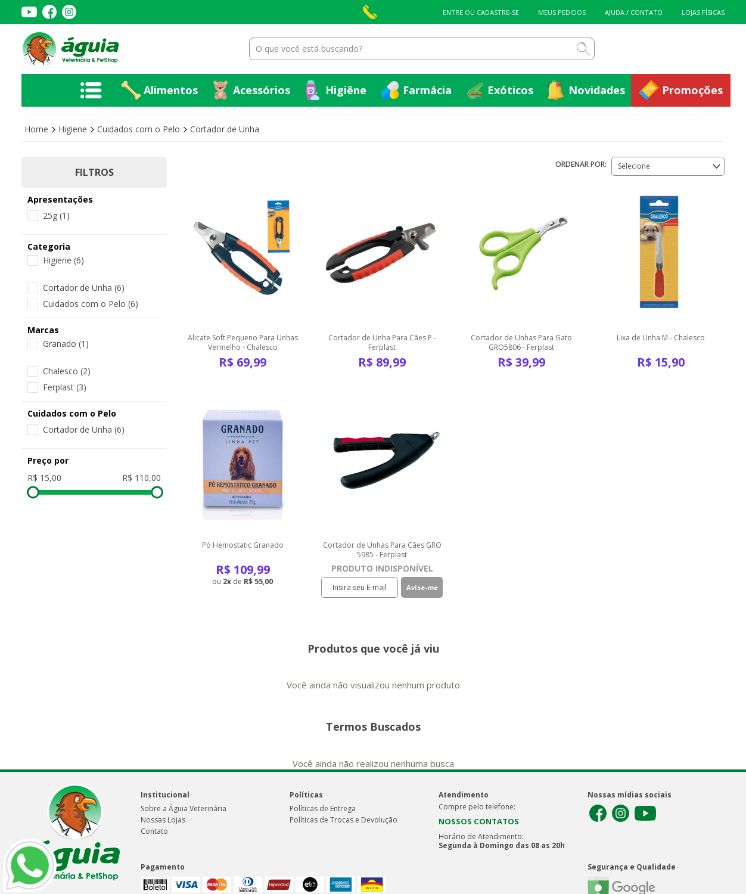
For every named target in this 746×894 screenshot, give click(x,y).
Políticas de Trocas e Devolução (343, 820)
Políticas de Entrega (323, 808)
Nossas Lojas (163, 820)
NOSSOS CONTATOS (479, 821)
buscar (583, 49)
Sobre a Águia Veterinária (183, 808)
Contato (154, 831)
